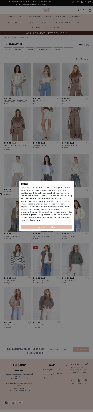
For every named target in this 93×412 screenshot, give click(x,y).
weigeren (31, 215)
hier (38, 220)
